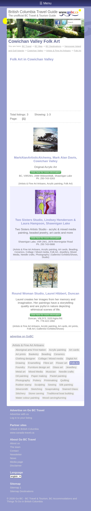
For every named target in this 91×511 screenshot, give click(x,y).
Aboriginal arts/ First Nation (31, 349)
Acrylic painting (57, 349)
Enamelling (34, 362)
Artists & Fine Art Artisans (58, 50)
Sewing (52, 384)
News (13, 458)
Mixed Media (36, 371)
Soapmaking (52, 389)
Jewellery (71, 367)
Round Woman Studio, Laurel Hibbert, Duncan (45, 293)
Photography (23, 380)
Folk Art (77, 50)
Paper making (39, 376)
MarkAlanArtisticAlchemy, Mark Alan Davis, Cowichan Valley (45, 159)
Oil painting (22, 376)
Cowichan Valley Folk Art (34, 41)
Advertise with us (19, 414)
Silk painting (66, 384)
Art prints (21, 354)
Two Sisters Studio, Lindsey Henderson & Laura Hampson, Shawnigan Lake (45, 221)
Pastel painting (58, 376)
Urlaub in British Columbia (24, 429)
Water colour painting (27, 397)
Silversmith (22, 389)
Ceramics (59, 354)
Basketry (34, 354)
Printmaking (50, 380)
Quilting (65, 380)
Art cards (74, 349)
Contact (14, 450)
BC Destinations (53, 46)
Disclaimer (16, 465)
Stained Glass (70, 389)
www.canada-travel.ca (22, 432)
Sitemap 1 (15, 487)
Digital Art (71, 358)
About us (15, 443)
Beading (46, 354)
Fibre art (48, 362)
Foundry (20, 367)
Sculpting (40, 384)
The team (15, 447)
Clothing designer (25, 358)
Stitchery (20, 393)
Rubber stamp (23, 384)
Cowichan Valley (35, 50)
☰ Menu (45, 3)
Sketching (36, 389)
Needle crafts (66, 371)
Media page (16, 461)
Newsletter (16, 454)
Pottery (37, 380)
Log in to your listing (21, 417)
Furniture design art (39, 367)
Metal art (20, 371)
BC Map (39, 46)
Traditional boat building (60, 393)
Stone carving (36, 393)
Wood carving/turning (54, 397)
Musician (51, 371)
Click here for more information (45, 172)
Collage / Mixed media (50, 358)
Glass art (58, 367)
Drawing (20, 362)
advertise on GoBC (22, 336)
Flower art (61, 362)
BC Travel (26, 46)
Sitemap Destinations (21, 491)
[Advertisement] (45, 86)
